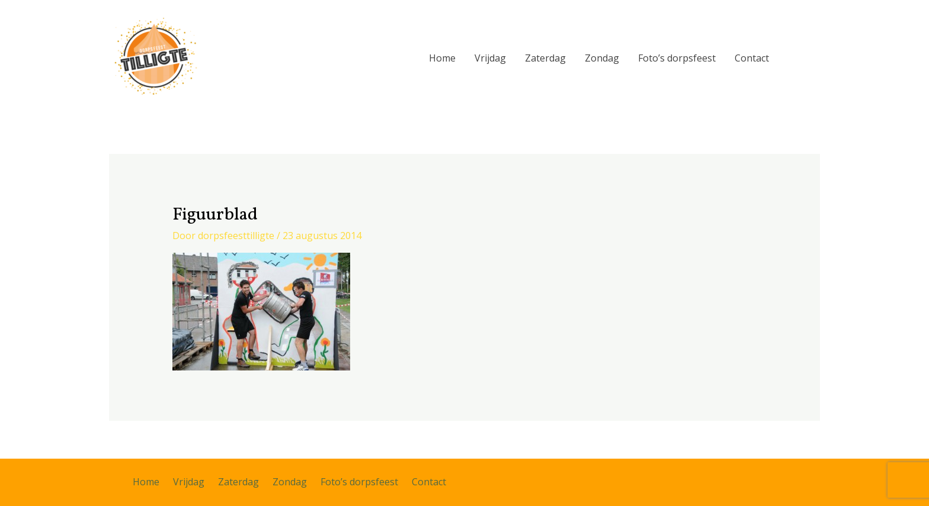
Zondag (602, 58)
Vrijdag (490, 58)
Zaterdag (545, 58)
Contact (752, 58)
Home (442, 58)
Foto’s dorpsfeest (677, 58)
